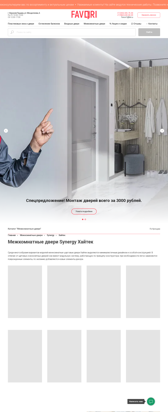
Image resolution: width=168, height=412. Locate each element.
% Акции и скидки (118, 24)
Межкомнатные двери (94, 24)
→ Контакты (152, 24)
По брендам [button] (155, 229)
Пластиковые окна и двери (21, 24)
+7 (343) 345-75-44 (125, 13)
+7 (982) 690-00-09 (125, 15)
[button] (149, 15)
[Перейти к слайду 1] (82, 219)
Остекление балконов (49, 24)
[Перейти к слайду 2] (85, 219)
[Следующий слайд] (162, 88)
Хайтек (62, 235)
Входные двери (71, 24)
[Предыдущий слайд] (6, 88)
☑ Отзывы (136, 24)
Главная (12, 235)
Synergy (50, 235)
